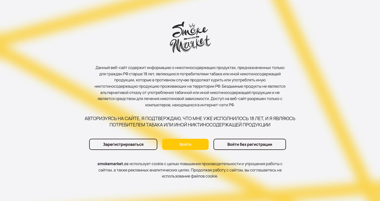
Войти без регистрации (249, 144)
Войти (185, 144)
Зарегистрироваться (123, 144)
